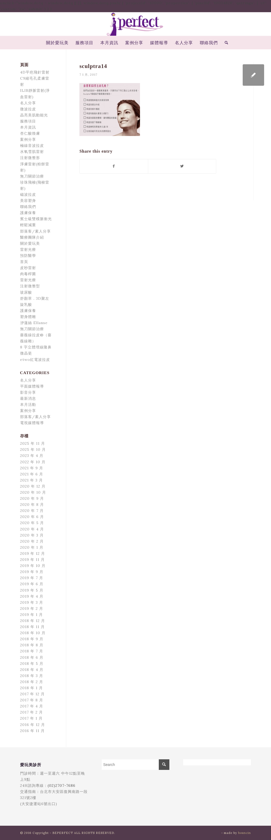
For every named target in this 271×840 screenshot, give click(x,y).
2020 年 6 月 (32, 516)
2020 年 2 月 (32, 541)
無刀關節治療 (32, 176)
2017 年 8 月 (31, 700)
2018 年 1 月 (31, 687)
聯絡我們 (28, 206)
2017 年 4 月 (31, 706)
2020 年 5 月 (32, 522)
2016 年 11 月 (32, 730)
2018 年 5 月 (31, 663)
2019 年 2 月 (31, 608)
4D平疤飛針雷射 (34, 72)
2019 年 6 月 (31, 584)
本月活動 (28, 404)
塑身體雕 (28, 316)
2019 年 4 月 (31, 596)
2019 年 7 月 (31, 577)
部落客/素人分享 (35, 231)
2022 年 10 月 (33, 462)
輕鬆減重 (28, 225)
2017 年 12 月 (32, 694)
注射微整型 (30, 286)
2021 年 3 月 (31, 480)
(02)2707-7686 (61, 785)
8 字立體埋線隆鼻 (36, 347)
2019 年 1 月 (31, 614)
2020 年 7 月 (32, 510)
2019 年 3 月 (31, 602)
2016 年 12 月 (32, 724)
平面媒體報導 (32, 386)
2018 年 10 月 (33, 632)
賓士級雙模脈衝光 (36, 218)
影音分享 (28, 392)
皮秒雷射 (28, 267)
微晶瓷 (26, 353)
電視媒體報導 (32, 422)
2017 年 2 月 (31, 712)
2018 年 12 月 (32, 620)
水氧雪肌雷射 (32, 151)
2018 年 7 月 (31, 651)
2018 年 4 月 (31, 669)
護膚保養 (28, 212)
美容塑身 (28, 200)
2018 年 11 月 (32, 626)
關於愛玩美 (30, 243)
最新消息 (28, 398)
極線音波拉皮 (32, 145)
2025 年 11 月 (32, 443)
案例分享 (28, 139)
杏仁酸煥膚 (30, 133)
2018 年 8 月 (31, 645)
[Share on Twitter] (182, 166)
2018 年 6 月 (31, 657)
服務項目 (28, 121)
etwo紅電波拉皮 (35, 359)
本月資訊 (28, 127)
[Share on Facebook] (114, 166)
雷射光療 (28, 249)
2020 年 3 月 (32, 535)
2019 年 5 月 (31, 590)
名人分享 (28, 103)
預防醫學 (28, 255)
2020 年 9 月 (32, 498)
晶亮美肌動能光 (34, 115)
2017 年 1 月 (31, 718)
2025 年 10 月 (33, 449)
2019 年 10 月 (33, 565)
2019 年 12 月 (32, 553)
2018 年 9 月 (31, 639)
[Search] (224, 42)
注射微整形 (30, 157)
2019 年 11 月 (32, 559)
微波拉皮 (28, 109)
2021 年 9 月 (31, 468)
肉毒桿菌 (28, 273)
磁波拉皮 (28, 194)
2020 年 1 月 (31, 547)
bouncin (244, 833)
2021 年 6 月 (31, 474)
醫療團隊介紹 (32, 237)
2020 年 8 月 (32, 504)
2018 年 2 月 (31, 681)
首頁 (24, 261)
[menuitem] (57, 42)
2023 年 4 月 (31, 455)
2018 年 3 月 (31, 675)
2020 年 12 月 (33, 486)
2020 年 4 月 (32, 529)
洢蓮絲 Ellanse (34, 322)
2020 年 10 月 (33, 492)
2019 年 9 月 (31, 571)
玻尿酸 (26, 292)
